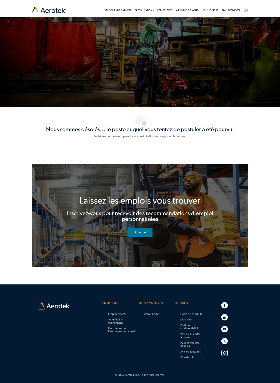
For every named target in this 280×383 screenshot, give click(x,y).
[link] (48, 11)
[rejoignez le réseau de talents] (140, 232)
